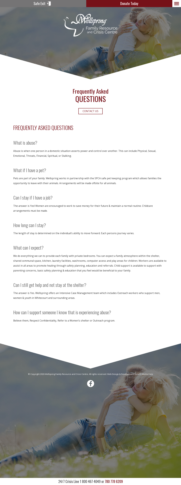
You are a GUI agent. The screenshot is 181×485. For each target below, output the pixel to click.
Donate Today (129, 3)
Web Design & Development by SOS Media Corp (130, 374)
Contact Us (90, 111)
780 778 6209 (90, 481)
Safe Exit (39, 3)
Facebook (90, 383)
